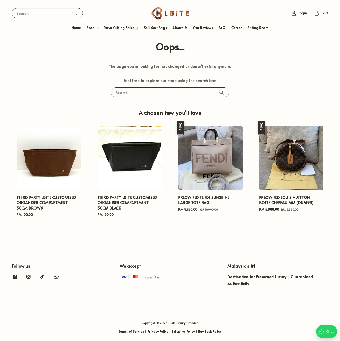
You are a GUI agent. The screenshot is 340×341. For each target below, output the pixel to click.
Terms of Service (131, 331)
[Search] (75, 13)
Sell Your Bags (155, 27)
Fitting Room (257, 27)
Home (76, 27)
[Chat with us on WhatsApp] (326, 331)
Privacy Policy (158, 331)
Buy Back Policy (209, 331)
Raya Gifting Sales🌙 (121, 27)
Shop (90, 28)
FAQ (222, 27)
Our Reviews (203, 27)
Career (236, 27)
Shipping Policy (183, 331)
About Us (179, 27)
